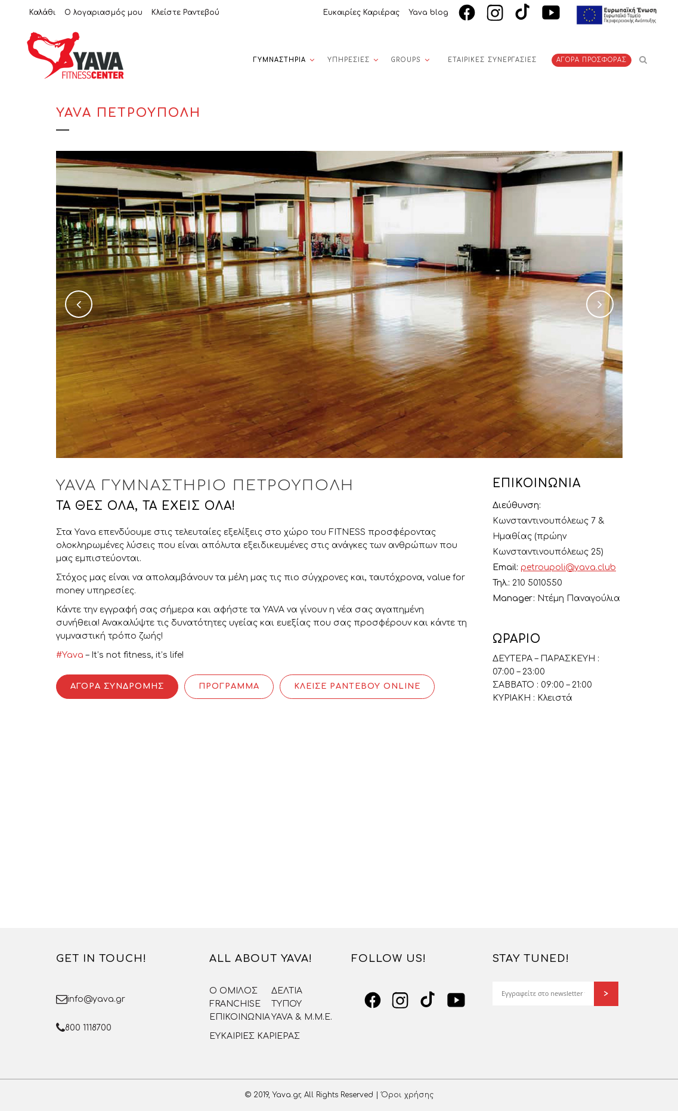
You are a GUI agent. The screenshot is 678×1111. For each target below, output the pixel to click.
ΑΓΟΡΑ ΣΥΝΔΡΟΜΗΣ (117, 686)
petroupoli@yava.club (568, 567)
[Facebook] (466, 12)
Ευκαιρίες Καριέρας (361, 12)
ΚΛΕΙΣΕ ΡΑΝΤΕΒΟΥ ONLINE (357, 686)
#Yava (69, 655)
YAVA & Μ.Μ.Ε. (301, 1017)
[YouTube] (551, 12)
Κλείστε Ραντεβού (185, 12)
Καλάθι (42, 12)
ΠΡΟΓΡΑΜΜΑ (229, 686)
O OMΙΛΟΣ (233, 990)
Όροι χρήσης (407, 1095)
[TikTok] (523, 12)
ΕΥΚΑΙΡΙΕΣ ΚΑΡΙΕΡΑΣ (254, 1036)
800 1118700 (88, 1027)
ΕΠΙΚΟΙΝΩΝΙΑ (239, 1017)
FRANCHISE (235, 1003)
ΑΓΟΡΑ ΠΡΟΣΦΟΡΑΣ (591, 60)
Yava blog (428, 12)
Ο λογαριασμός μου (103, 12)
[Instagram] (494, 12)
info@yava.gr (96, 999)
